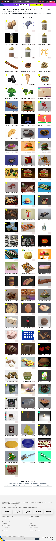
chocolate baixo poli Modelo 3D (27, 421)
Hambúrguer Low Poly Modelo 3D (27, 179)
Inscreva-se (52, 1)
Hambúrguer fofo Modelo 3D (26, 111)
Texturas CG (4, 523)
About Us (4, 499)
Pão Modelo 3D (40, 219)
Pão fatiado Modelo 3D (9, 354)
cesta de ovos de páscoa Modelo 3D (44, 300)
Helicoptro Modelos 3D (27, 487)
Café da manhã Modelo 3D (9, 165)
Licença (30, 523)
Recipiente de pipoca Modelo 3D (43, 111)
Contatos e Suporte (34, 516)
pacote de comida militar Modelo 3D (11, 394)
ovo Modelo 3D (40, 421)
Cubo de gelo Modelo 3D (42, 165)
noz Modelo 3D (40, 327)
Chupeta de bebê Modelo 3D (26, 125)
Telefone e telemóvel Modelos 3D (25, 485)
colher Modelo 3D (41, 462)
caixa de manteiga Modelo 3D (26, 381)
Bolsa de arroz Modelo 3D (9, 435)
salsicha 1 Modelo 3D (25, 287)
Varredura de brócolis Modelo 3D (27, 98)
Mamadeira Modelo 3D (9, 125)
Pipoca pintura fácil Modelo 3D (26, 219)
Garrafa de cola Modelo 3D (26, 327)
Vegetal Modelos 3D (37, 485)
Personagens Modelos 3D (24, 483)
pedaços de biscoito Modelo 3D (43, 448)
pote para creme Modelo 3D (10, 408)
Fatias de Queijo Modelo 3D (43, 98)
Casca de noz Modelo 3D (25, 71)
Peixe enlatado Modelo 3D (9, 219)
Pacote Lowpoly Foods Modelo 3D (44, 206)
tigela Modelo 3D (24, 448)
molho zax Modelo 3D (42, 408)
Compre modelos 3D (7, 516)
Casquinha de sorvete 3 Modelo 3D (27, 84)
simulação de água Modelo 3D (26, 300)
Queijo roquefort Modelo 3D (10, 327)
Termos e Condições (33, 529)
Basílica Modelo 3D (24, 57)
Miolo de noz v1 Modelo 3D (42, 71)
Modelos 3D (4, 518)
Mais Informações (29, 538)
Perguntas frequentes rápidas (34, 521)
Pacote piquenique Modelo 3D (10, 206)
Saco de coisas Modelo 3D (10, 84)
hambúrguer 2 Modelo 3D (9, 287)
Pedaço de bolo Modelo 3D (10, 192)
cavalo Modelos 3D (43, 483)
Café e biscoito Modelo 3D (26, 138)
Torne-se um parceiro (6, 527)
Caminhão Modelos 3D (49, 487)
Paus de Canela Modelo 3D (10, 71)
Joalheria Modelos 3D (47, 485)
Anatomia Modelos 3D (28, 490)
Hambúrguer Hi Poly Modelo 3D (43, 179)
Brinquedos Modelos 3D (7, 487)
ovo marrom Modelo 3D (25, 314)
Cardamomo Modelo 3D (42, 44)
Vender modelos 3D (6, 525)
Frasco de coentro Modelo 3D (43, 30)
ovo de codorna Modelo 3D (10, 381)
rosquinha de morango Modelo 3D (44, 273)
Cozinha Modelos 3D (34, 483)
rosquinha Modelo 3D (25, 394)
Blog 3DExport (5, 529)
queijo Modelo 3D (24, 435)
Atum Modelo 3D (8, 341)
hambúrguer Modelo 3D (42, 246)
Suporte (30, 518)
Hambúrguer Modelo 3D (25, 206)
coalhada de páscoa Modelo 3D (43, 435)
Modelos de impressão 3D (7, 520)
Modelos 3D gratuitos (6, 521)
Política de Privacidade (33, 527)
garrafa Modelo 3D (24, 408)
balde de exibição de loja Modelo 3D (27, 341)
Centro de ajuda (32, 520)
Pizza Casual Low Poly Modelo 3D (44, 125)
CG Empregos (5, 530)
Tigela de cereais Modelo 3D (43, 84)
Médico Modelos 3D (17, 487)
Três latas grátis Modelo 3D (10, 233)
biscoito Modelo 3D (8, 448)
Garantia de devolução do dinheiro (35, 530)
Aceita (37, 538)
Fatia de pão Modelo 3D (9, 314)
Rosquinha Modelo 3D (9, 152)
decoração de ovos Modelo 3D (26, 462)
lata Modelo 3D (40, 381)
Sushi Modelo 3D (24, 192)
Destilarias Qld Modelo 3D (42, 233)
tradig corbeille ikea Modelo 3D (10, 475)
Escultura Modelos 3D (13, 483)
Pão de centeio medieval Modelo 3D (44, 341)
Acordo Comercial (32, 525)
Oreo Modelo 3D (41, 138)
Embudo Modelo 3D (24, 30)
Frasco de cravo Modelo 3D (26, 44)
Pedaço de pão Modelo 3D (42, 314)
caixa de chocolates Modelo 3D (43, 354)
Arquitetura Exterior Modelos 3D (10, 485)
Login (47, 1)
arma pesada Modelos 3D (38, 487)
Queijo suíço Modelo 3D (25, 260)
